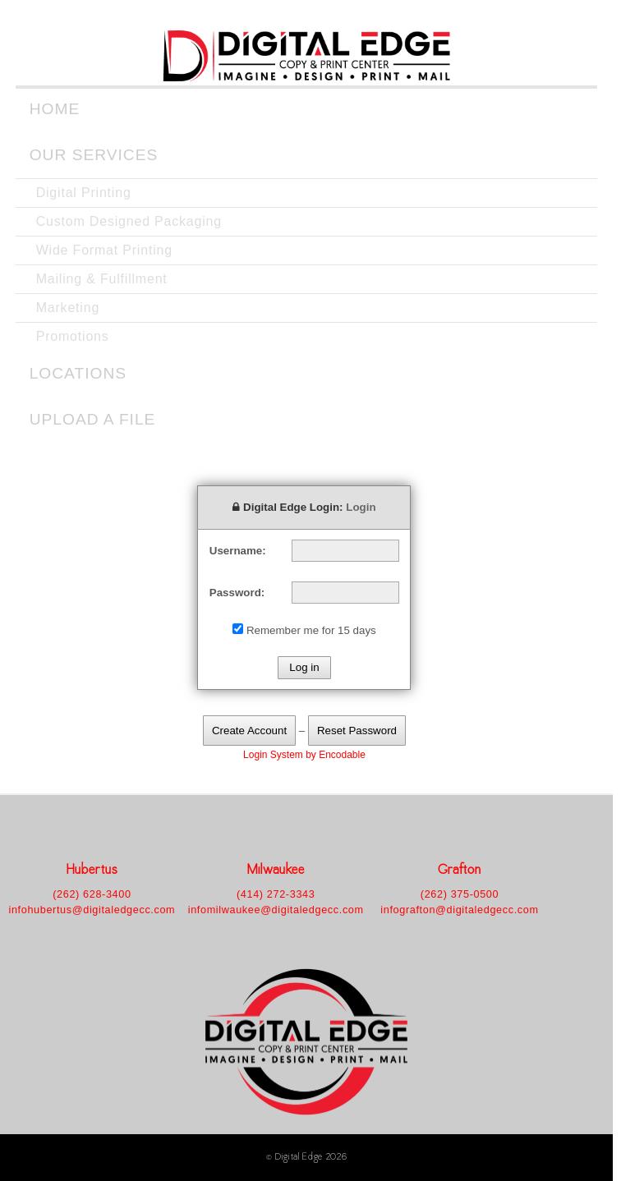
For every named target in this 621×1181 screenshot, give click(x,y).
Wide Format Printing (104, 250)
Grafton (460, 871)
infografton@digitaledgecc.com (459, 910)
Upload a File (93, 419)
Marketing (67, 308)
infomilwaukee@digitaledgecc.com (276, 910)
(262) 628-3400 (92, 894)
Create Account (249, 730)
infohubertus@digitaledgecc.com (91, 910)
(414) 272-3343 (276, 894)
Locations (78, 373)
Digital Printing (83, 193)
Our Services (94, 154)
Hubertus (92, 871)
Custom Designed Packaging (129, 221)
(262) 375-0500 (460, 894)
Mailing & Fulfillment (102, 279)
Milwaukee (276, 871)
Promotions (72, 336)
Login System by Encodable (304, 755)
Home (55, 108)
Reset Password (357, 730)
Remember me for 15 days (311, 630)
